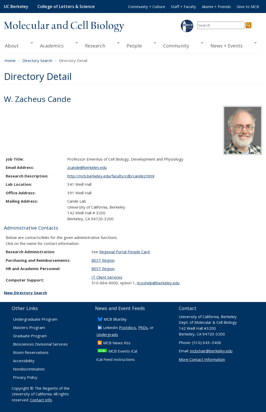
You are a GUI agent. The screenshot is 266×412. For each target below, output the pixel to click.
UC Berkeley (16, 6)
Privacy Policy (25, 377)
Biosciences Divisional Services (40, 344)
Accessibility (24, 360)
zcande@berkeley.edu (87, 167)
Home (10, 60)
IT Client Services (106, 277)
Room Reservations (31, 352)
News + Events (232, 45)
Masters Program (29, 327)
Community (181, 45)
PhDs (143, 327)
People (139, 45)
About (18, 45)
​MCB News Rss (117, 342)
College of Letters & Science (66, 6)
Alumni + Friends (216, 6)
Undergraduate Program (35, 319)
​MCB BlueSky (115, 319)
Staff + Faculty (183, 6)
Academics (57, 45)
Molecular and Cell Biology (64, 26)
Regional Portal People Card (124, 251)
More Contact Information (202, 359)
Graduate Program (30, 335)
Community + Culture (146, 6)
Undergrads (107, 334)
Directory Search (37, 60)
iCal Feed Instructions (115, 359)
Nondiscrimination (29, 369)
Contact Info (41, 399)
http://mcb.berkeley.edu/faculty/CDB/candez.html (110, 175)
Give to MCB (248, 6)
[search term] (220, 25)
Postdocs (127, 327)
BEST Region (103, 260)
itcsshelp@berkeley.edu (158, 282)
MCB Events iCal (122, 351)
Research (100, 45)
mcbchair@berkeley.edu (211, 350)
